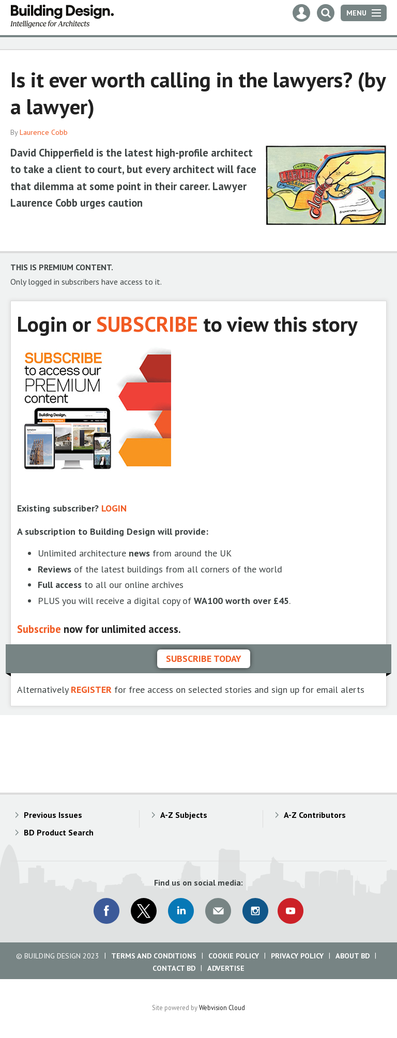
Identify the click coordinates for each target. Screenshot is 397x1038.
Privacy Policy (297, 955)
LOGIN (114, 508)
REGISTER (91, 689)
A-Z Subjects (183, 815)
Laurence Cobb (44, 132)
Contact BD (173, 968)
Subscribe (39, 629)
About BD (352, 955)
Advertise (226, 968)
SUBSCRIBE (147, 323)
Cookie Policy (233, 955)
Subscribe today (203, 658)
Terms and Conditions (153, 955)
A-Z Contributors (315, 815)
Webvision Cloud (222, 1007)
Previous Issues (53, 815)
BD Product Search (59, 832)
